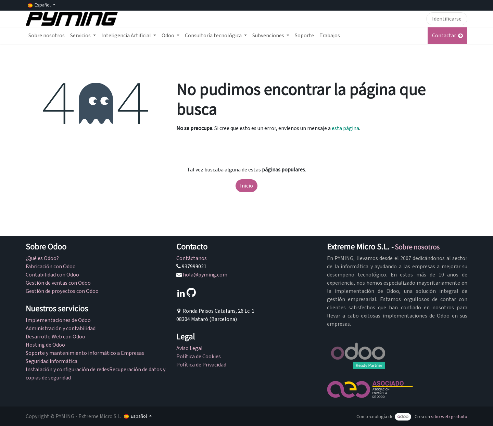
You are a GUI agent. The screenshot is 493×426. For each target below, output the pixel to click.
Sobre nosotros (417, 246)
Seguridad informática (52, 361)
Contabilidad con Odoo (52, 275)
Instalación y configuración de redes (67, 369)
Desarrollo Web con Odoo (55, 336)
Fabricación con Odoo (51, 266)
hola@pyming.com (205, 275)
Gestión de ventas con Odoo (58, 283)
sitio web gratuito (449, 416)
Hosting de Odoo (45, 345)
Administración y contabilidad (61, 328)
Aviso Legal (189, 348)
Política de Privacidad (201, 365)
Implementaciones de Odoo (58, 320)
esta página (345, 128)
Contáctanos (191, 258)
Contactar (447, 35)
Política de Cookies (198, 356)
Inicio (246, 186)
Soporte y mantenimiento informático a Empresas (85, 353)
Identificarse (447, 19)
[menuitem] (46, 35)
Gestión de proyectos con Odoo (62, 291)
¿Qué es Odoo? (42, 258)
